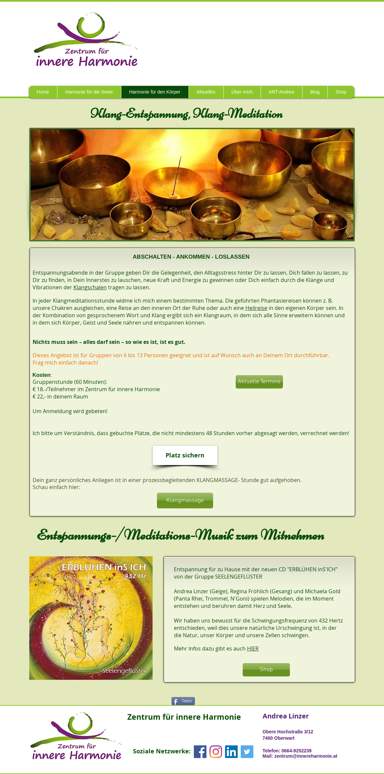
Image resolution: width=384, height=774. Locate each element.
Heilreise (256, 308)
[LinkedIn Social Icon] (231, 751)
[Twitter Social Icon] (247, 751)
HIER (253, 648)
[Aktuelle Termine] (259, 381)
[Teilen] (183, 701)
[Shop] (266, 669)
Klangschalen (90, 287)
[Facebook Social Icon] (200, 751)
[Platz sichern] (185, 455)
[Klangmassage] (185, 500)
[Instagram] (215, 751)
